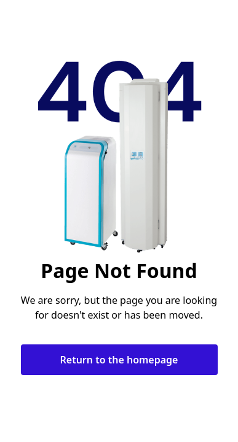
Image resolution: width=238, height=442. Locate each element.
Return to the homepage (119, 359)
